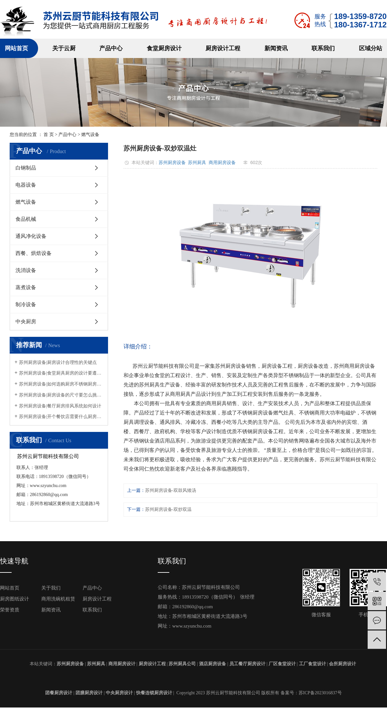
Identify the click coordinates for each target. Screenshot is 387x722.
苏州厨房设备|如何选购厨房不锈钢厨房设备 (61, 384)
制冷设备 (25, 304)
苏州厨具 (197, 162)
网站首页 (16, 48)
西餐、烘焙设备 (33, 253)
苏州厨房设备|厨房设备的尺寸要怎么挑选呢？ (61, 395)
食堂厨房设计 (164, 48)
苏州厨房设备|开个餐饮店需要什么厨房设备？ (61, 416)
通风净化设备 (30, 236)
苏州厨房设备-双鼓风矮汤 (170, 490)
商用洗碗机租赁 (58, 598)
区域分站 (370, 48)
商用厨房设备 (222, 162)
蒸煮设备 (25, 287)
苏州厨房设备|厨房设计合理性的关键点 (58, 362)
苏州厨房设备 (172, 162)
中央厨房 (25, 321)
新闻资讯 (276, 48)
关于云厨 (63, 48)
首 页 (49, 134)
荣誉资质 (9, 609)
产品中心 (111, 48)
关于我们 (51, 587)
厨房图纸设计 (14, 598)
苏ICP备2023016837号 (320, 692)
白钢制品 (25, 168)
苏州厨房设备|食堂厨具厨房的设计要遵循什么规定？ (61, 373)
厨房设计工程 (222, 48)
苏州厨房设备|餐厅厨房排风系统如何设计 (60, 406)
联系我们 (323, 48)
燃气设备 (90, 134)
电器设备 (25, 185)
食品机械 (25, 219)
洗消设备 (25, 270)
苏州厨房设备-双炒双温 (168, 509)
